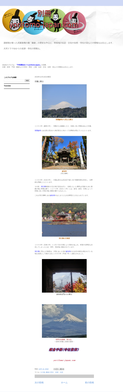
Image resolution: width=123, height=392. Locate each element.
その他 (42, 372)
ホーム (64, 382)
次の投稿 (39, 382)
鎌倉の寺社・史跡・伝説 (54, 372)
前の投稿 (89, 382)
